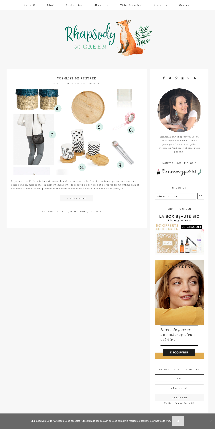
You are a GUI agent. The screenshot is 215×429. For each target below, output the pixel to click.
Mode (107, 210)
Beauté (63, 210)
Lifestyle (95, 210)
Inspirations (78, 210)
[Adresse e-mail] (179, 385)
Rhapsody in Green (110, 36)
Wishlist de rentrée (76, 76)
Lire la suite (76, 196)
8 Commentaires (89, 82)
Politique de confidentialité (179, 400)
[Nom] (179, 375)
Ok (178, 421)
